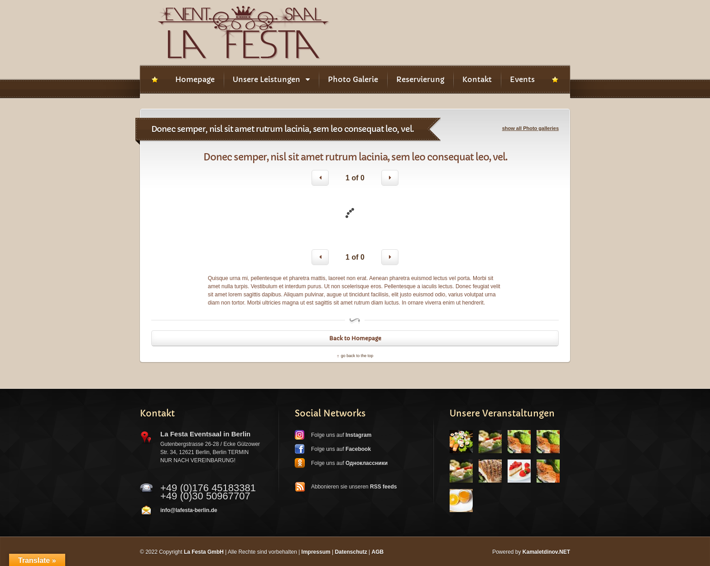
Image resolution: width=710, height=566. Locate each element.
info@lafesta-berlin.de (188, 510)
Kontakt (477, 79)
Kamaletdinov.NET (546, 552)
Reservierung (420, 79)
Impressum (316, 552)
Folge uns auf (341, 435)
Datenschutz (351, 552)
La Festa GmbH (204, 552)
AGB (378, 552)
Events (522, 79)
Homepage (195, 79)
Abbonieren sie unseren (354, 487)
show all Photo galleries (530, 128)
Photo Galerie (353, 79)
